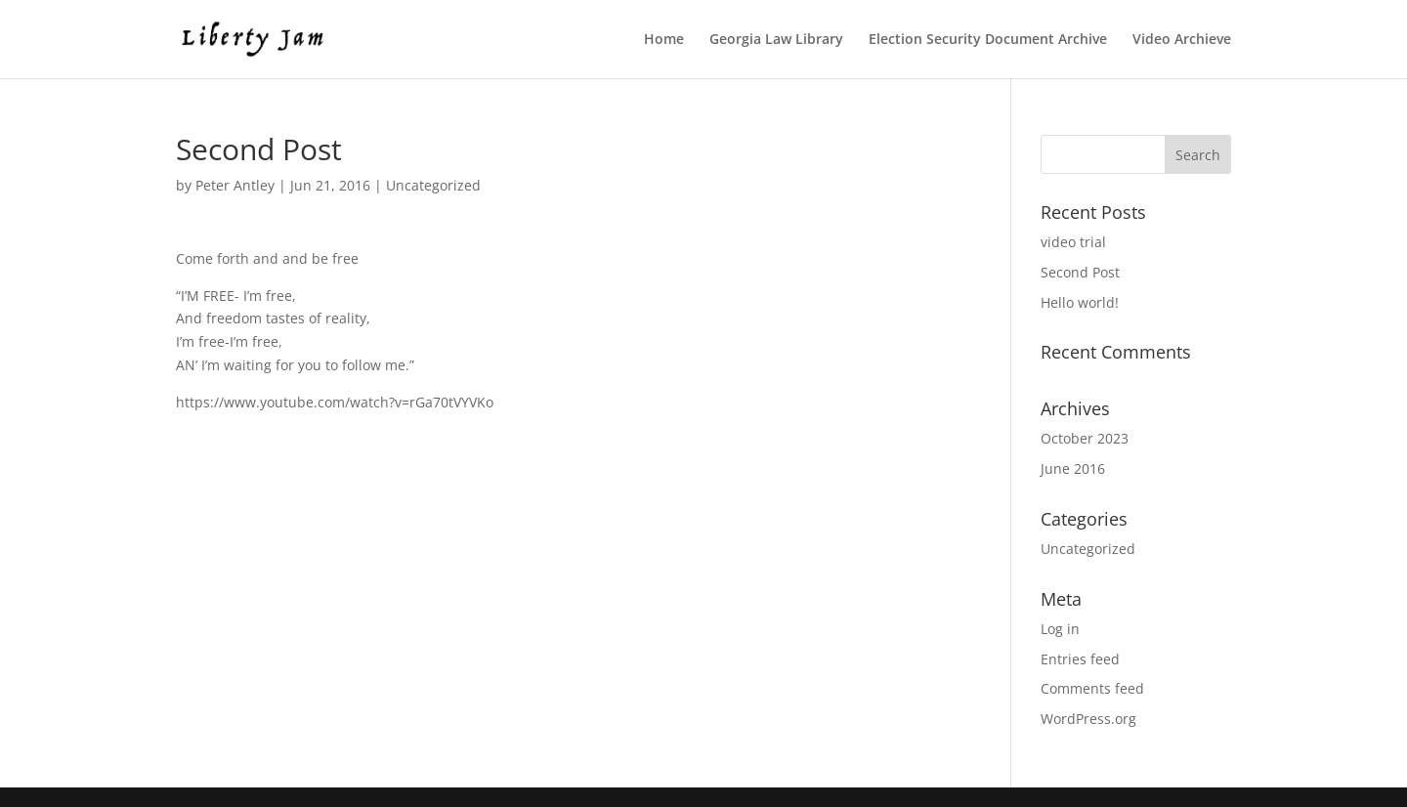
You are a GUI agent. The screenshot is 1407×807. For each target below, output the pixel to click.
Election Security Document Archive (988, 40)
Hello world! (1080, 302)
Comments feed (1092, 688)
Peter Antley (235, 185)
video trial (1073, 242)
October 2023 (1085, 438)
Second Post (1080, 272)
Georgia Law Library (776, 40)
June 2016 (1073, 468)
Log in (1060, 628)
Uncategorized (433, 185)
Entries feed (1080, 659)
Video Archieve (1181, 40)
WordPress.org (1088, 718)
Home (664, 40)
